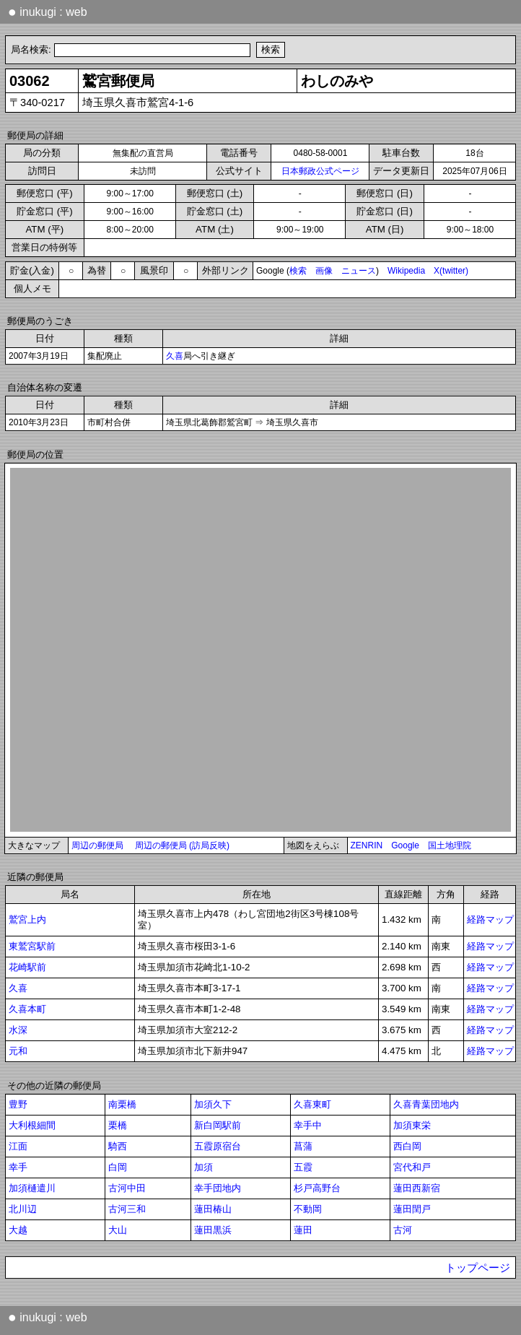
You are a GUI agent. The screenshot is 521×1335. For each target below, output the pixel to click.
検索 (298, 271)
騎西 (117, 1146)
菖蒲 (303, 1146)
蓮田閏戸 (412, 1209)
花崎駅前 (27, 967)
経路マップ (490, 919)
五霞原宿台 (217, 1146)
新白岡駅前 (217, 1125)
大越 (18, 1230)
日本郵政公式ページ (320, 171)
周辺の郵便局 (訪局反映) (182, 845)
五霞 (303, 1167)
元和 (18, 1050)
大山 (117, 1230)
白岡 (117, 1167)
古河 (402, 1230)
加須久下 (213, 1104)
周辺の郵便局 (97, 845)
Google (405, 845)
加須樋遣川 (32, 1188)
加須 (203, 1167)
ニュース (358, 271)
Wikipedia (406, 271)
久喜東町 (312, 1104)
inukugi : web (47, 11)
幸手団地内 (217, 1188)
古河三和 (127, 1209)
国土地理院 (449, 845)
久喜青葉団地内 (426, 1104)
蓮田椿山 (213, 1209)
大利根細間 (32, 1125)
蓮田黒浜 (213, 1230)
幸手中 (308, 1125)
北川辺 (23, 1209)
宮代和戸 (412, 1167)
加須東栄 (412, 1125)
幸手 (18, 1167)
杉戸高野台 (317, 1188)
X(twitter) (451, 271)
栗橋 (117, 1125)
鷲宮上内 (27, 919)
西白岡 (407, 1146)
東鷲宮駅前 (32, 946)
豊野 (18, 1104)
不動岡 (308, 1209)
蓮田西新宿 (416, 1188)
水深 (18, 1030)
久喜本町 (27, 1009)
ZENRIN (367, 845)
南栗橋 (122, 1104)
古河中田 (127, 1188)
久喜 (174, 356)
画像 (324, 271)
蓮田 (303, 1230)
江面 (18, 1146)
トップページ (477, 1268)
